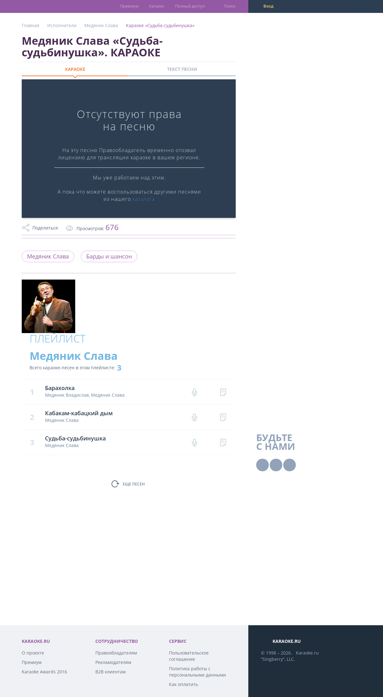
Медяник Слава (101, 25)
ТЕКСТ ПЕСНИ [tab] (182, 69)
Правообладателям (116, 653)
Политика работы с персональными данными (197, 672)
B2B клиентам (110, 672)
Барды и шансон (109, 256)
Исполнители (61, 25)
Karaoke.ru (307, 653)
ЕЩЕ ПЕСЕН (134, 484)
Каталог (157, 6)
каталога (143, 199)
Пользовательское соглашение (189, 656)
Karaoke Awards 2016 (44, 672)
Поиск (230, 6)
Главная (30, 25)
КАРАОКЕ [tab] (75, 69)
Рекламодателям (113, 662)
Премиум (129, 6)
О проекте (33, 653)
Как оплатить (183, 684)
